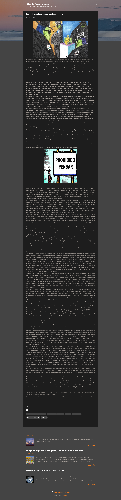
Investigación (51, 414)
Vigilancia (44, 417)
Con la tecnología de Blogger (60, 492)
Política (68, 414)
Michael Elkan (64, 495)
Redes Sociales (76, 414)
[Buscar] (97, 4)
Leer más (91, 445)
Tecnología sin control (33, 417)
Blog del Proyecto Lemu (38, 4)
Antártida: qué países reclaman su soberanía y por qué (45, 470)
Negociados (60, 414)
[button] (94, 14)
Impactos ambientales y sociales (36, 414)
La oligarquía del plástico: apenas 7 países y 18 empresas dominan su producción (54, 451)
